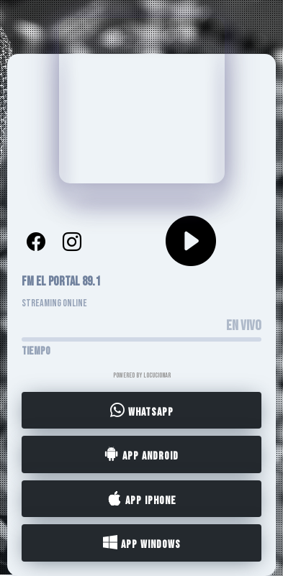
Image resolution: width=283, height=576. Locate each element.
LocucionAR (157, 375)
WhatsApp (142, 410)
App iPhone (141, 499)
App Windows (142, 543)
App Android (141, 455)
